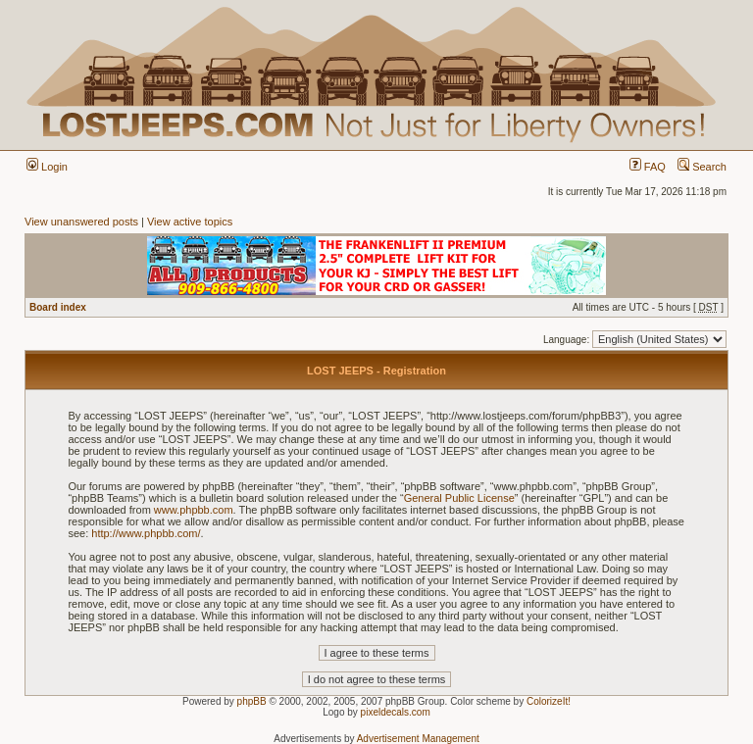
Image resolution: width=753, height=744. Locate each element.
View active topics (189, 221)
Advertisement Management (418, 738)
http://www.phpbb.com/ (145, 533)
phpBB (252, 701)
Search (702, 167)
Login (47, 167)
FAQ (647, 167)
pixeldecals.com (395, 712)
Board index (57, 307)
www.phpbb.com (193, 510)
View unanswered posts (81, 221)
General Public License (459, 498)
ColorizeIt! (549, 701)
